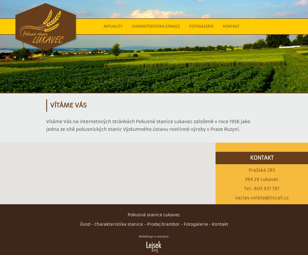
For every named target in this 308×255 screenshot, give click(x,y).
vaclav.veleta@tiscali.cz (262, 198)
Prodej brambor (163, 224)
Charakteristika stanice (156, 26)
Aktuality (112, 26)
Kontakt (231, 26)
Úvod (85, 224)
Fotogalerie (201, 26)
